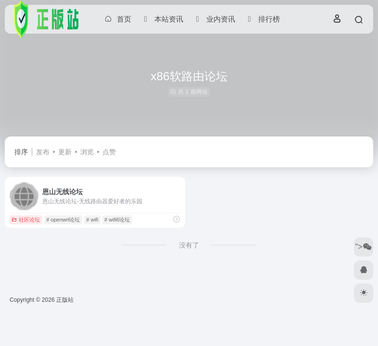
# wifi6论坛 (117, 219)
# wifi (92, 219)
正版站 (65, 300)
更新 (65, 152)
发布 (43, 152)
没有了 (189, 245)
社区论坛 (26, 219)
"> (363, 247)
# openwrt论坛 (63, 219)
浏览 (87, 152)
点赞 (109, 152)
